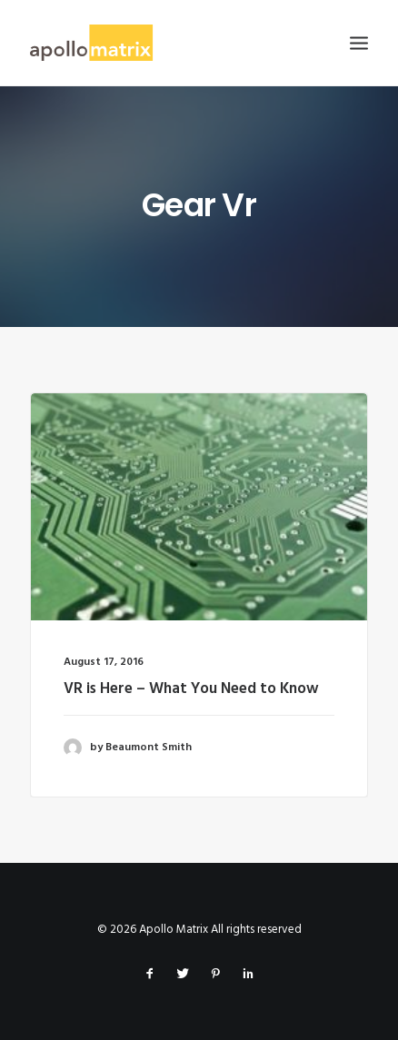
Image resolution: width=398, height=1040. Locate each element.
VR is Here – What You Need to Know (191, 689)
